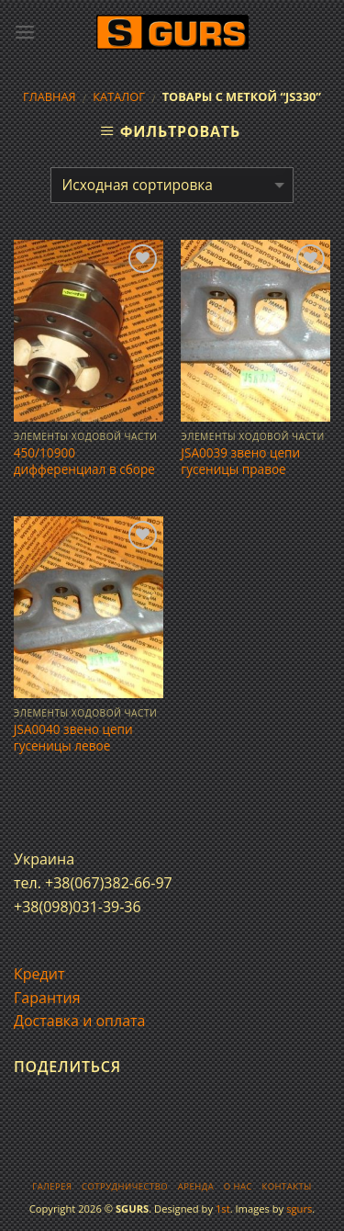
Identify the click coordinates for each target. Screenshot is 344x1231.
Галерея (52, 1186)
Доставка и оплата (80, 1021)
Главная (49, 96)
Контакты (286, 1186)
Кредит (39, 974)
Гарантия (47, 998)
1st (223, 1208)
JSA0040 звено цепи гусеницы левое (73, 737)
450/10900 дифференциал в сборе (84, 461)
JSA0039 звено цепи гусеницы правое (240, 461)
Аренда (196, 1186)
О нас (238, 1186)
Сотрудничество (125, 1186)
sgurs (299, 1208)
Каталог (119, 96)
